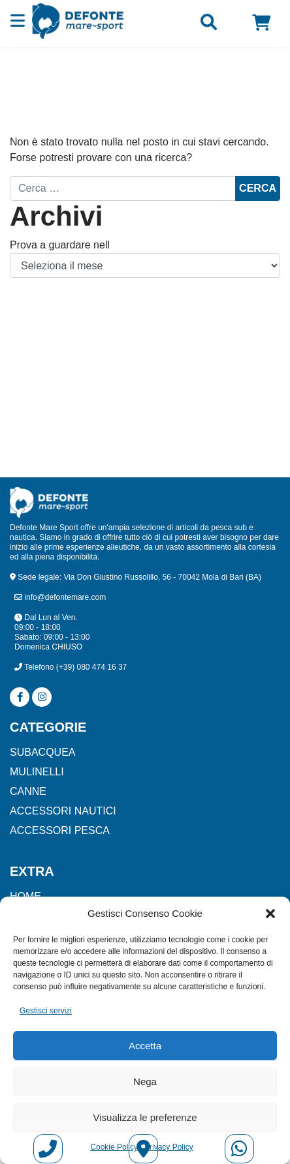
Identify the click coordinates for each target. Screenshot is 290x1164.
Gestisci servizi (46, 1010)
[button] (270, 913)
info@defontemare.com (60, 597)
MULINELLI (37, 771)
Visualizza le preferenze (145, 1117)
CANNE (28, 791)
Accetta (145, 1045)
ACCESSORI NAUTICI (63, 810)
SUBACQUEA (42, 752)
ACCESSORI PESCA (60, 830)
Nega (145, 1081)
